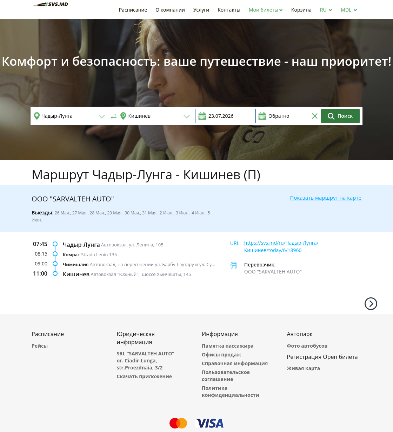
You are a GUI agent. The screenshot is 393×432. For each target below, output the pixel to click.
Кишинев (76, 274)
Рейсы (40, 345)
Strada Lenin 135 (99, 254)
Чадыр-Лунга (81, 244)
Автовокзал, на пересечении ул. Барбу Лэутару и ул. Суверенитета (164, 264)
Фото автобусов (307, 345)
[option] (196, 89)
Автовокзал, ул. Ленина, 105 (132, 244)
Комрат (71, 254)
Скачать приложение (144, 376)
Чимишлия (75, 264)
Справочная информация (235, 363)
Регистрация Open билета (322, 357)
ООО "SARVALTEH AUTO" (273, 271)
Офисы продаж (221, 354)
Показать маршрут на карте (325, 197)
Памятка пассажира (228, 345)
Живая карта (303, 368)
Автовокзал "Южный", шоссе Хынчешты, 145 (141, 274)
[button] (266, 9)
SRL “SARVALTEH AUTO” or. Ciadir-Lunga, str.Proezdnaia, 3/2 (145, 360)
